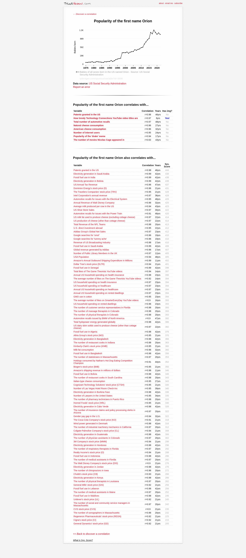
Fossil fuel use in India (84, 177)
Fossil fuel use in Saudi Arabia (88, 246)
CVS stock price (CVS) (85, 509)
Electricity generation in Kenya (88, 477)
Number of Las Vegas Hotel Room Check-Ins (95, 388)
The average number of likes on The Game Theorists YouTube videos (107, 278)
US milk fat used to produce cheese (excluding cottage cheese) (104, 217)
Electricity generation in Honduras (90, 445)
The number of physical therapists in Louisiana (96, 481)
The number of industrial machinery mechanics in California (102, 427)
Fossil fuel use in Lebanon (86, 488)
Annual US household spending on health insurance (99, 275)
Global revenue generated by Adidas (91, 249)
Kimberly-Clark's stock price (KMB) (90, 346)
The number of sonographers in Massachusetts (97, 512)
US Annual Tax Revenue (85, 184)
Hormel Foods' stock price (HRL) (89, 403)
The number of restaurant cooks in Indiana (94, 342)
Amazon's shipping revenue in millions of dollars (97, 370)
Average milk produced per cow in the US (94, 206)
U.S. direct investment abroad (88, 228)
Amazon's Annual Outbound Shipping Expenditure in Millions (103, 260)
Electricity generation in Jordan (89, 467)
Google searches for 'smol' (86, 235)
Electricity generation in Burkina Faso (92, 392)
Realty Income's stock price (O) (89, 452)
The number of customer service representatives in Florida (102, 307)
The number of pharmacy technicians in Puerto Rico (99, 399)
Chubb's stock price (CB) (86, 474)
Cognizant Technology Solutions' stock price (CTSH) (99, 385)
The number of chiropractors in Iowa (91, 470)
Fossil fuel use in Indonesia (87, 456)
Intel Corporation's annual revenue (90, 195)
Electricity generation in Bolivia (88, 181)
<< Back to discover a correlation (91, 534)
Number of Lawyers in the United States (93, 395)
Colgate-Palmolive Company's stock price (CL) (96, 430)
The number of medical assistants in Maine (94, 492)
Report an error (81, 87)
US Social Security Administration (107, 83)
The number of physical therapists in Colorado (96, 314)
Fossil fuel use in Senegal (86, 268)
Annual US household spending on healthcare (96, 289)
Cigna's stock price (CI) (85, 520)
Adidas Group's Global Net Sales (90, 231)
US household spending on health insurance (95, 282)
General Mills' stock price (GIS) (89, 485)
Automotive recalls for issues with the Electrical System (100, 199)
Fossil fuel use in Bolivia (85, 374)
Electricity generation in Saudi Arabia (91, 174)
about (161, 3)
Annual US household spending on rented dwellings (99, 293)
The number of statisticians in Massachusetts (95, 357)
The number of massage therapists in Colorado (96, 311)
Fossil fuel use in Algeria (85, 331)
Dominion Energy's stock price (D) (90, 188)
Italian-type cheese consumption (89, 381)
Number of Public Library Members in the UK (95, 253)
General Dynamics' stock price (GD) (91, 523)
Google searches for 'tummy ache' (90, 239)
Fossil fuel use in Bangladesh (88, 353)
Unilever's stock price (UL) (86, 499)
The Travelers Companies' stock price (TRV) (95, 192)
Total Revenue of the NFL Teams (89, 224)
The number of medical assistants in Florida (95, 459)
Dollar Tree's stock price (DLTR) (89, 264)
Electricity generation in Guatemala (91, 434)
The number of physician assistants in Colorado (97, 438)
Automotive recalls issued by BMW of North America (99, 318)
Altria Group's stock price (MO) (89, 335)
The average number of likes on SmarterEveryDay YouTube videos (106, 300)
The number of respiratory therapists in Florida (96, 449)
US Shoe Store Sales (84, 210)
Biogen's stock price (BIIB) (86, 367)
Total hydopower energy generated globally (94, 322)
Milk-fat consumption (84, 350)
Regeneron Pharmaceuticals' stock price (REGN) (97, 516)
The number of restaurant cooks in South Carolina (98, 377)
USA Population (81, 257)
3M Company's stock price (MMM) (90, 441)
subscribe (178, 3)
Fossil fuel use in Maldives (86, 496)
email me (169, 3)
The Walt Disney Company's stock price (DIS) (96, 463)
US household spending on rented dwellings (95, 304)
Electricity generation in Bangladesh (91, 339)
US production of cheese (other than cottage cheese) (99, 221)
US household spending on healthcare (92, 286)
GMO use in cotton (83, 296)
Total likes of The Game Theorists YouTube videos (98, 271)
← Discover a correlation (84, 14)
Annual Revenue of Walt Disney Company (94, 202)
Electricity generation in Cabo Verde (91, 406)
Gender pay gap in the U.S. (87, 416)
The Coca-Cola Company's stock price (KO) (95, 420)
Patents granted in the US (86, 170)
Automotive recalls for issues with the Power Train (98, 213)
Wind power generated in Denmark (90, 423)
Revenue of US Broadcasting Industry (92, 242)
